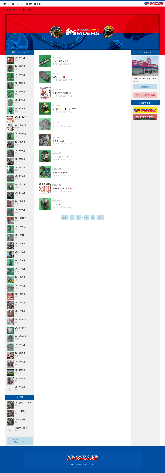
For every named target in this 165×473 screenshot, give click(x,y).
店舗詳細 (145, 86)
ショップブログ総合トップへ (20, 440)
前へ (65, 217)
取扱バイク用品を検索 (145, 95)
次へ (100, 217)
